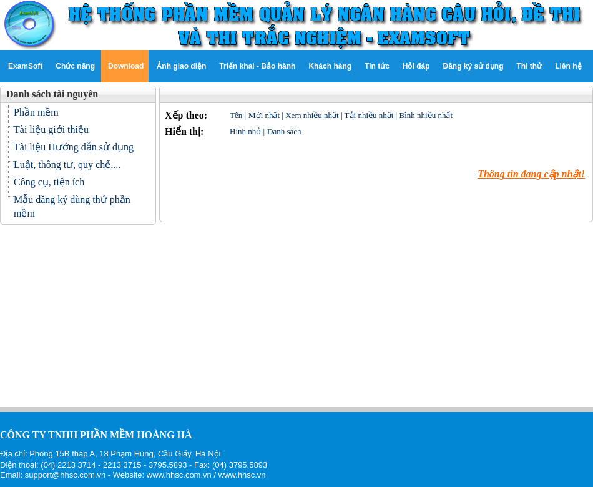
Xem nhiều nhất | (314, 115)
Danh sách (284, 131)
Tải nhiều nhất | (372, 115)
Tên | (238, 115)
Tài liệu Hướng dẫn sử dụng (74, 147)
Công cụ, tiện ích (49, 182)
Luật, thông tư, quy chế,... (67, 164)
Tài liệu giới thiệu (51, 129)
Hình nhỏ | (247, 131)
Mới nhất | (266, 115)
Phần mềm (36, 112)
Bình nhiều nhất (426, 115)
